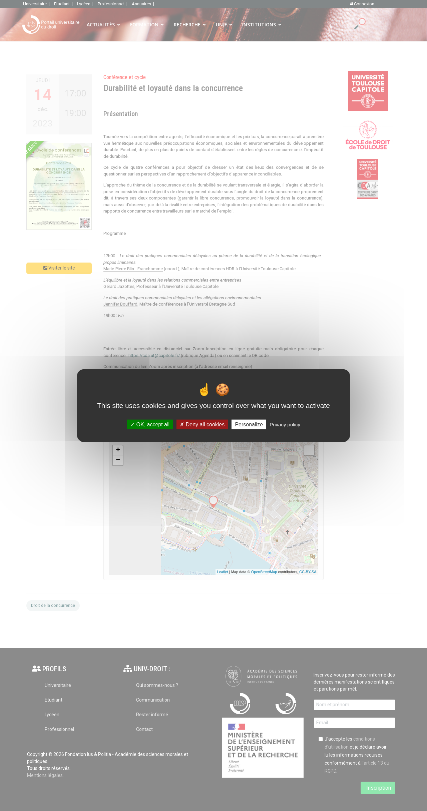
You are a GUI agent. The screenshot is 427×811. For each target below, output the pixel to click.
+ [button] (118, 450)
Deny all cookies (202, 424)
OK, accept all (149, 424)
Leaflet (222, 572)
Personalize (249, 424)
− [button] (118, 460)
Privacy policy (285, 424)
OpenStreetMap (264, 572)
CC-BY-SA (308, 572)
